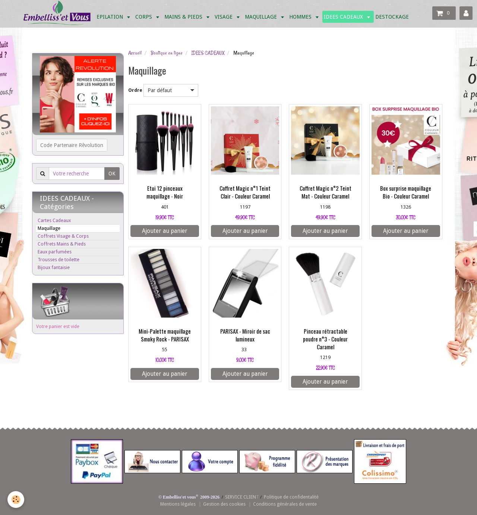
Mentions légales (178, 504)
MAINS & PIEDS (184, 17)
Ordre (135, 90)
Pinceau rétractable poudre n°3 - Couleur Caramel (325, 339)
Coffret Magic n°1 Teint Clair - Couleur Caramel (245, 192)
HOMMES (301, 17)
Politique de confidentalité (291, 497)
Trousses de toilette (58, 259)
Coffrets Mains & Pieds (62, 244)
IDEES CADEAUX (344, 17)
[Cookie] (15, 499)
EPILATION (110, 17)
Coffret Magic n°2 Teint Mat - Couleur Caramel (325, 192)
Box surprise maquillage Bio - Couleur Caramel (405, 192)
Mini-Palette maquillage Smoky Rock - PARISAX (165, 335)
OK (112, 174)
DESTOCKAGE (392, 17)
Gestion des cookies (224, 504)
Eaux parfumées (55, 252)
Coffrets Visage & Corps (63, 236)
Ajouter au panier (164, 231)
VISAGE (224, 17)
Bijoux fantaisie (54, 267)
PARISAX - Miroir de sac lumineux (245, 335)
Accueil (135, 53)
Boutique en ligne (167, 53)
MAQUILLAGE (261, 17)
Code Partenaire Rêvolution (71, 145)
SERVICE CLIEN (240, 497)
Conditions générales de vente (285, 504)
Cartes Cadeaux (54, 220)
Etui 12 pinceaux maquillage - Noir (164, 192)
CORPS (144, 17)
